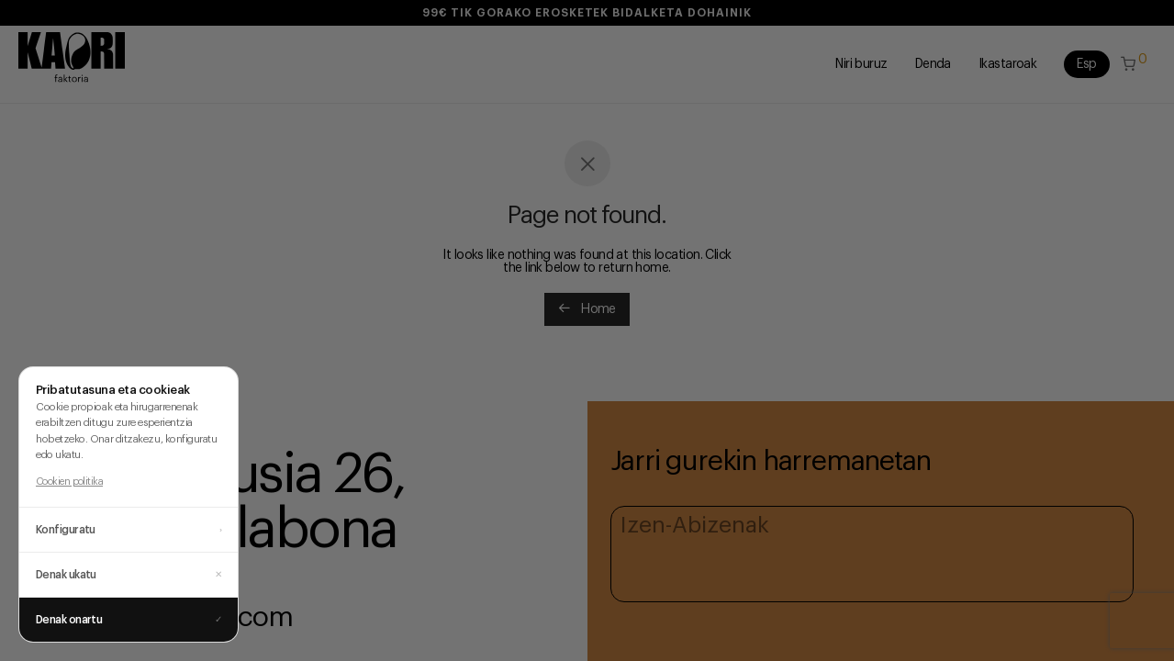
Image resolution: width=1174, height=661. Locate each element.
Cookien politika (69, 481)
